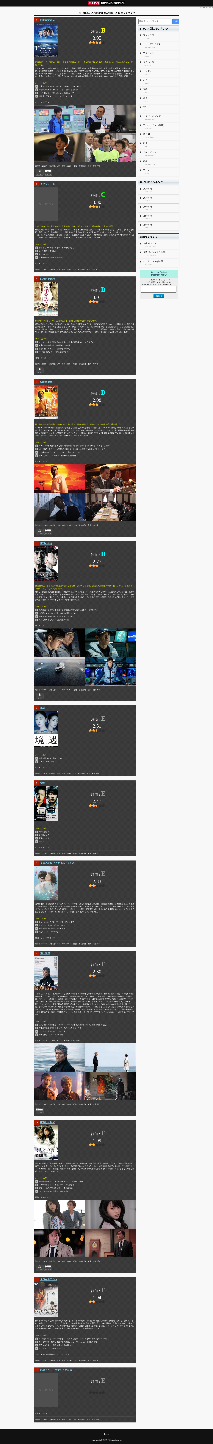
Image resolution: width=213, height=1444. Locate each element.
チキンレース (47, 184)
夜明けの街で (47, 1122)
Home (106, 1434)
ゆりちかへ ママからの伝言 (56, 1370)
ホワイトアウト (48, 1279)
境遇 (42, 707)
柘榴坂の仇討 (47, 279)
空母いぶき (46, 543)
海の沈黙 (45, 953)
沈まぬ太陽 (46, 382)
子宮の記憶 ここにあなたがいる (57, 863)
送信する (159, 296)
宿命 (42, 783)
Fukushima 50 (47, 20)
